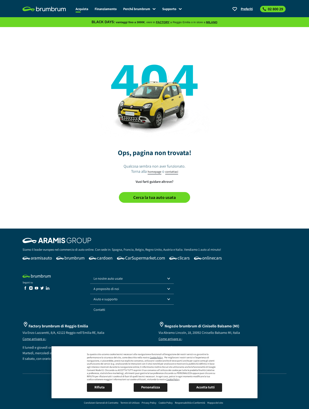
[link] (47, 9)
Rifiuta (99, 387)
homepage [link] (154, 172)
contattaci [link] (171, 172)
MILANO (211, 22)
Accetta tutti (205, 387)
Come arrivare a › (34, 339)
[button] (132, 278)
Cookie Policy (156, 357)
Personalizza (150, 387)
